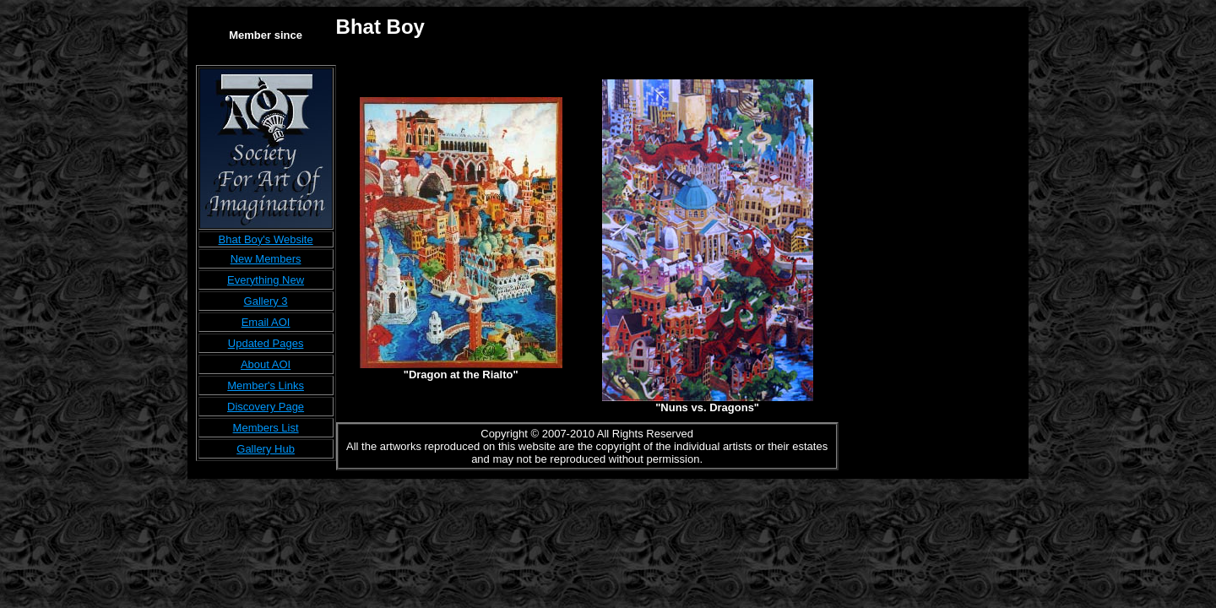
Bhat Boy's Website (266, 239)
